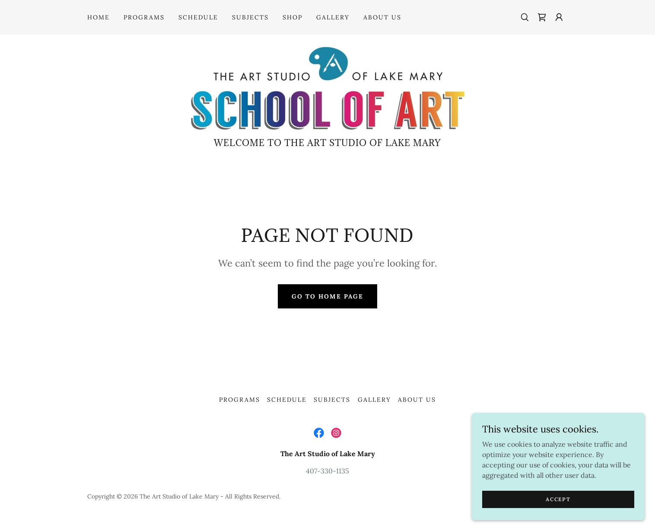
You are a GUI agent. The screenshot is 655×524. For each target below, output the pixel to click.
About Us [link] (382, 17)
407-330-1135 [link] (327, 471)
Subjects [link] (250, 17)
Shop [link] (292, 17)
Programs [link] (144, 17)
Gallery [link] (333, 17)
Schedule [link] (198, 17)
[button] (559, 17)
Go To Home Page (327, 296)
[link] (541, 17)
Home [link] (98, 17)
